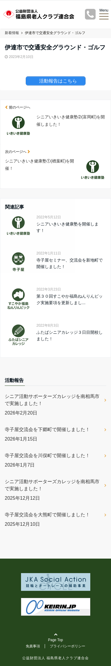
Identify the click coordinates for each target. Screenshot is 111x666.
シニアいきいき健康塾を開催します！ (67, 227)
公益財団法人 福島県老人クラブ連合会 (55, 658)
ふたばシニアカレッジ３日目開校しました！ (69, 335)
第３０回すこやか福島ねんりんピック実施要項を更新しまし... (69, 299)
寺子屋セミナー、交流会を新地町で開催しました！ (69, 263)
